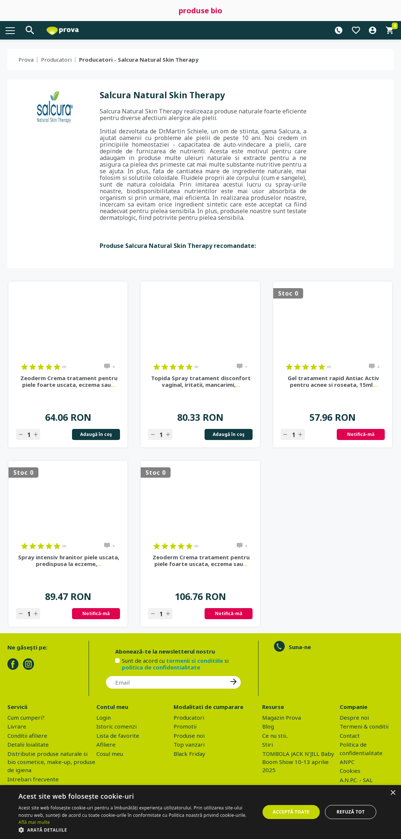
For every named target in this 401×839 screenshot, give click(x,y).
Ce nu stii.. (275, 735)
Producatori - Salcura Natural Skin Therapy (139, 59)
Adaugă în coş (96, 434)
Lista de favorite (117, 735)
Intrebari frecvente (33, 779)
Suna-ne (300, 647)
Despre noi (354, 717)
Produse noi (189, 735)
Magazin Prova (281, 717)
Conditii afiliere (27, 735)
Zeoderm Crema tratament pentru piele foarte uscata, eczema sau (68, 381)
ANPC (347, 761)
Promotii (185, 726)
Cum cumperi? (26, 717)
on (24, 367)
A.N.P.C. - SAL (356, 780)
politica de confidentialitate (161, 667)
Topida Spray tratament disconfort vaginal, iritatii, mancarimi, (201, 381)
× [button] (392, 793)
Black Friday (189, 753)
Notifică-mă (360, 434)
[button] (135, 829)
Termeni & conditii (364, 726)
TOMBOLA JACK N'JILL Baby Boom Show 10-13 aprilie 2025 (298, 762)
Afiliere (106, 744)
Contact (350, 735)
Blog (268, 726)
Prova (26, 59)
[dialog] (200, 812)
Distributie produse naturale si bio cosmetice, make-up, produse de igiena (51, 762)
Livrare (16, 726)
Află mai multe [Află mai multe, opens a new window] (34, 822)
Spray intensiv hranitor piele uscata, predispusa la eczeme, (68, 560)
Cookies (350, 770)
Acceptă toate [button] (291, 812)
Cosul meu (109, 753)
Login (103, 717)
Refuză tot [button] (350, 812)
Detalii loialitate (28, 744)
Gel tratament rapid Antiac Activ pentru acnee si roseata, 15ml (333, 381)
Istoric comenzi (116, 726)
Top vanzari (189, 744)
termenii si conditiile (194, 660)
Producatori (56, 59)
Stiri (267, 744)
